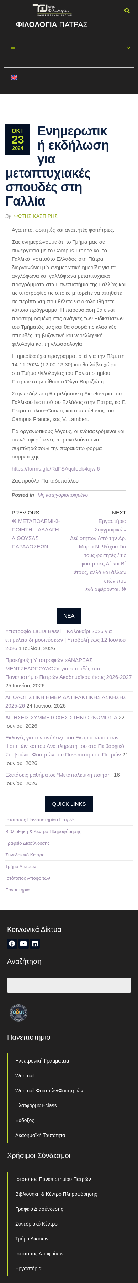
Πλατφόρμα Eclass (36, 1105)
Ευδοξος (24, 1120)
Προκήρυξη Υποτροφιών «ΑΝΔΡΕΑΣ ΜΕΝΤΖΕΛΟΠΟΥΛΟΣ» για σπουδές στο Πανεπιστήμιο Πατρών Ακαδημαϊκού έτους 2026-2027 (68, 668)
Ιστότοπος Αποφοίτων (27, 878)
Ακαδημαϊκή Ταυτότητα (40, 1135)
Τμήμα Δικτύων (20, 866)
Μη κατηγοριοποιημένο (63, 495)
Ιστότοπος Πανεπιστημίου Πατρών (40, 819)
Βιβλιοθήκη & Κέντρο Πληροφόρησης (43, 831)
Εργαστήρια (17, 890)
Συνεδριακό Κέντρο (24, 854)
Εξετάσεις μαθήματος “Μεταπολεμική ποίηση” (58, 775)
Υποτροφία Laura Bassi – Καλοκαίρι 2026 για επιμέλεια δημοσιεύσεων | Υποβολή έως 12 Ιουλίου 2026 (65, 639)
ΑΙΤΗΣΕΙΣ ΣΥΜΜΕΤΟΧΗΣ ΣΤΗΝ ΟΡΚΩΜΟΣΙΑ (61, 717)
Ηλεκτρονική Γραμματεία (42, 1061)
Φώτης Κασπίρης (36, 216)
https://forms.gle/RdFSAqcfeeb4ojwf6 (56, 469)
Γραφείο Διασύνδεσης (27, 843)
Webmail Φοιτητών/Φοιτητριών (49, 1090)
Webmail (24, 1076)
